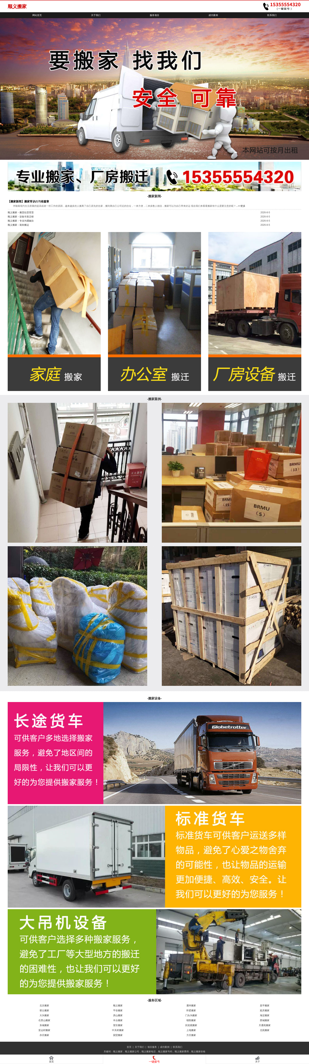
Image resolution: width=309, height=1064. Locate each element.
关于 (257, 1061)
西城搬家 (264, 1020)
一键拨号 (154, 1061)
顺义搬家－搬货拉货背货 (21, 212)
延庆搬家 (264, 1010)
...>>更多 (240, 206)
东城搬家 (44, 1025)
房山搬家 (118, 1015)
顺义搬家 (118, 1005)
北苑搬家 (264, 1030)
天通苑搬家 (265, 1025)
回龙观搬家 (191, 1025)
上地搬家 (191, 1030)
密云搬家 (44, 1010)
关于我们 (96, 15)
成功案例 (213, 15)
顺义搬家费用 (182, 1051)
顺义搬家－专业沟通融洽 (21, 220)
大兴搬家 (44, 1015)
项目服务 (152, 1047)
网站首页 (37, 15)
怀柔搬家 (191, 1010)
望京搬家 (118, 1025)
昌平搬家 (264, 1005)
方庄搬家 (191, 1035)
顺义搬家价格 (198, 1051)
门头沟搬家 (191, 1015)
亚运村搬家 (44, 1030)
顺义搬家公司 (132, 1051)
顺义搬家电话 (148, 1051)
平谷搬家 (118, 1010)
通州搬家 (191, 1005)
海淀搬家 (264, 1015)
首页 (129, 1047)
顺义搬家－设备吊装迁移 (21, 216)
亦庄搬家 (44, 1035)
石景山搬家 (44, 1020)
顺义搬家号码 (165, 1051)
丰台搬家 (118, 1020)
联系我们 (272, 15)
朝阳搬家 (191, 1020)
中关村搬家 (118, 1030)
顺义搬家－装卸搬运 (18, 225)
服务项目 (154, 15)
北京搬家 (44, 1005)
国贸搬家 (118, 1035)
